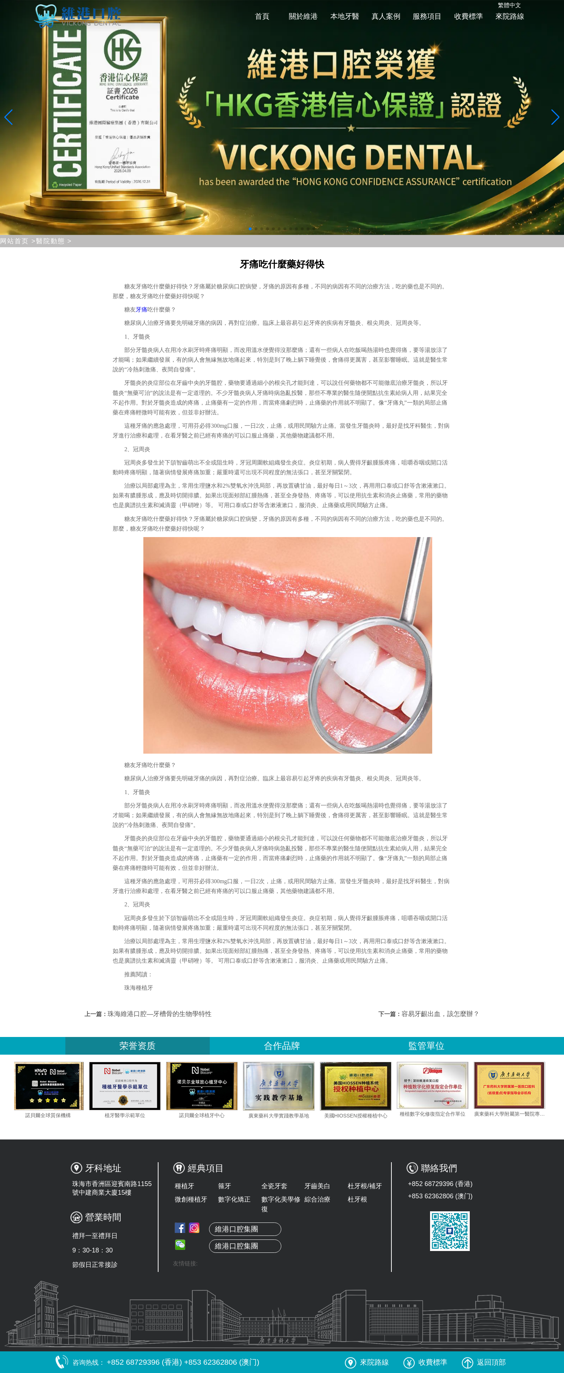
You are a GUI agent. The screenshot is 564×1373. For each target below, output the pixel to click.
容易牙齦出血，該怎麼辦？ (441, 1013)
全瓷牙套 (274, 1186)
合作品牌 (282, 1046)
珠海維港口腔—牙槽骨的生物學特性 (160, 1013)
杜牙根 (357, 1199)
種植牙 (184, 1186)
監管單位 (426, 1046)
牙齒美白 (317, 1186)
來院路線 (509, 16)
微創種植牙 (191, 1199)
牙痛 (141, 309)
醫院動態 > (54, 241)
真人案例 (386, 16)
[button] (250, 228)
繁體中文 (509, 5)
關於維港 (303, 16)
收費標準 (468, 16)
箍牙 (224, 1186)
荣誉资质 (138, 1046)
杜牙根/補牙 (365, 1186)
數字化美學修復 (280, 1204)
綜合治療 (317, 1199)
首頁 (262, 16)
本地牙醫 (344, 16)
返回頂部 (484, 1362)
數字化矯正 (234, 1199)
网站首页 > (18, 241)
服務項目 (427, 16)
